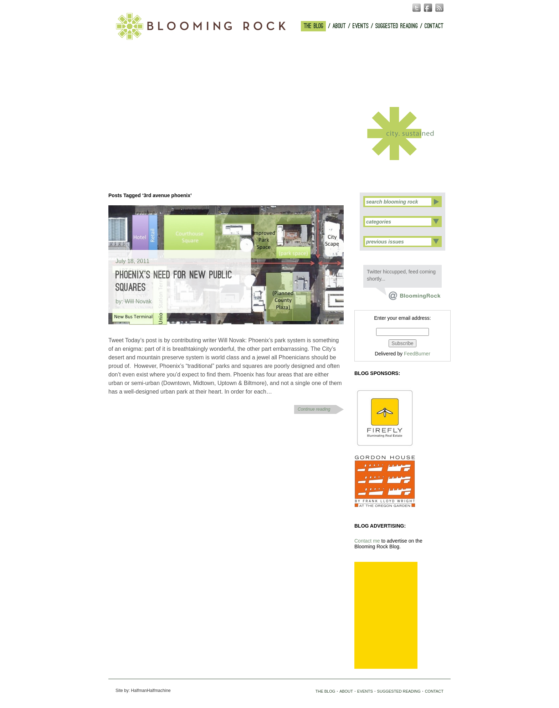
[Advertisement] (385, 615)
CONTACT (434, 26)
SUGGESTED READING (396, 26)
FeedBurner (417, 353)
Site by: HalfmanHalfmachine (143, 690)
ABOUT (339, 26)
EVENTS (361, 26)
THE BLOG (313, 26)
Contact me (367, 541)
